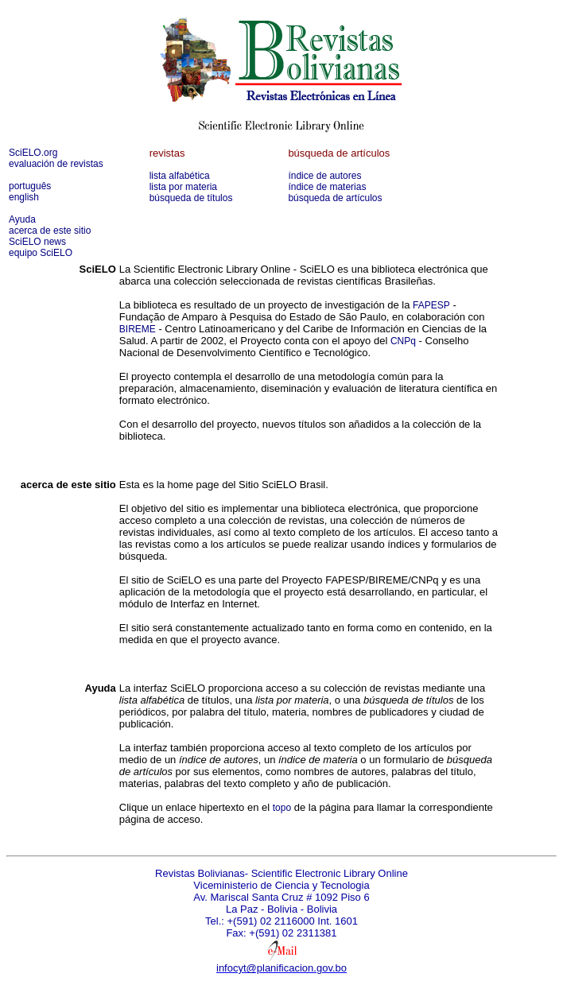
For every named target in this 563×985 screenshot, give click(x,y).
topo (282, 807)
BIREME (137, 329)
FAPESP (431, 305)
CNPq (403, 341)
